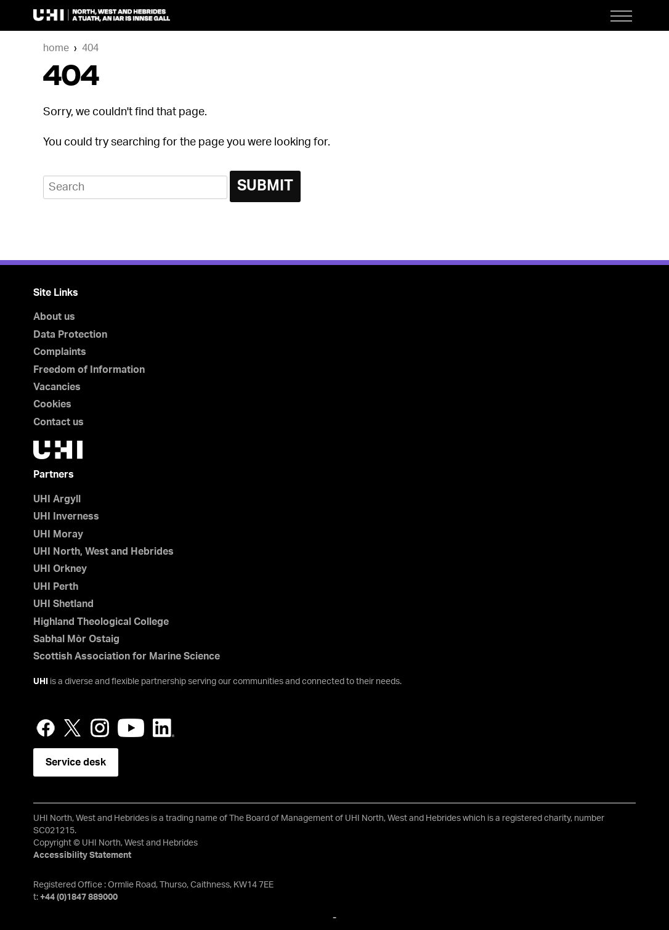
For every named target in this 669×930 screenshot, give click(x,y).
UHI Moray (58, 534)
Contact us (58, 422)
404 (90, 48)
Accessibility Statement (82, 855)
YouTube (131, 728)
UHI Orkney (60, 569)
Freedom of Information (89, 370)
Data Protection (70, 335)
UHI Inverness (66, 516)
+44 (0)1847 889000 (79, 897)
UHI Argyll (57, 499)
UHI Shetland (63, 604)
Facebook (45, 728)
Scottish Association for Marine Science (126, 656)
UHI (40, 681)
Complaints (59, 352)
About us (54, 317)
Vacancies (57, 387)
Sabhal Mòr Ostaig (76, 639)
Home (56, 48)
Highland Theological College (101, 622)
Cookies (52, 404)
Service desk (76, 762)
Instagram (100, 728)
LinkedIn (163, 728)
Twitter (72, 728)
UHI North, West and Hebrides (103, 552)
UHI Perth (55, 587)
